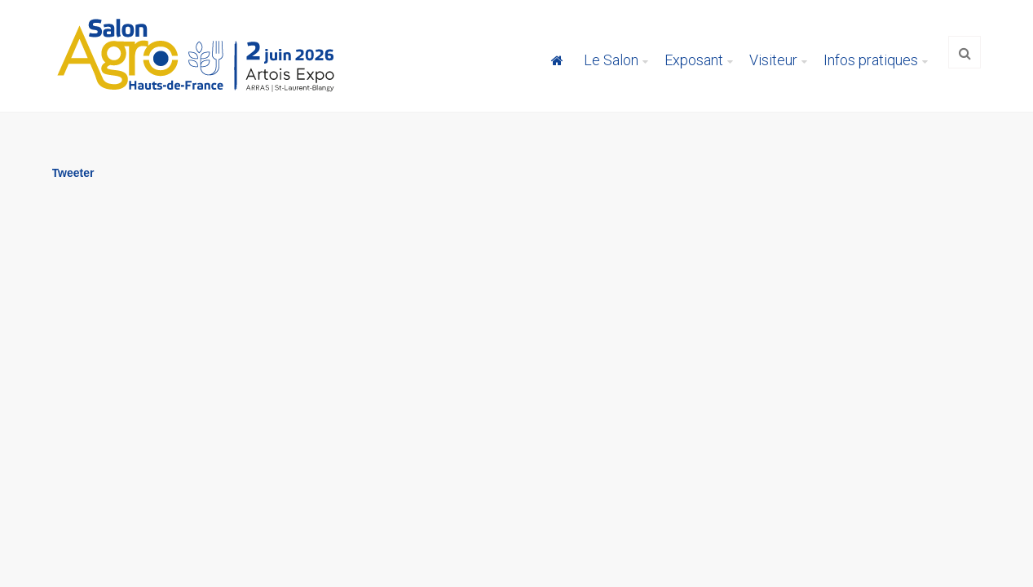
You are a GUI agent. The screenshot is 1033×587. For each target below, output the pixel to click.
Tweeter (73, 172)
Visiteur (773, 59)
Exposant (693, 59)
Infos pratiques (870, 59)
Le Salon (611, 59)
